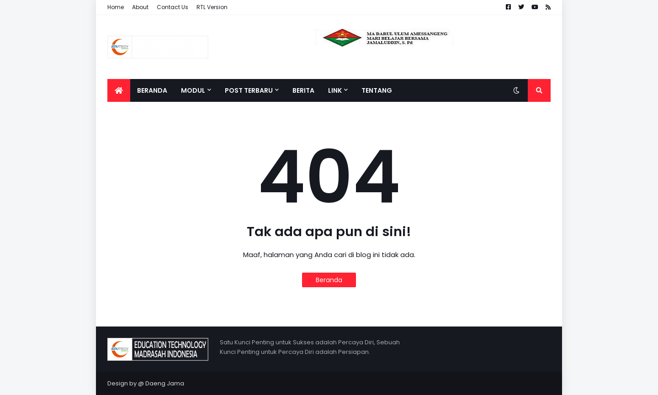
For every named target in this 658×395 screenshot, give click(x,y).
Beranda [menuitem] (152, 90)
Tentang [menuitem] (376, 90)
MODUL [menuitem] (193, 90)
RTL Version (212, 7)
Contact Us (172, 7)
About (140, 7)
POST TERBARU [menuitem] (249, 90)
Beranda (329, 279)
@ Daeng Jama (161, 383)
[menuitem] (118, 90)
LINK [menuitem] (335, 90)
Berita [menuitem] (303, 90)
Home (115, 7)
